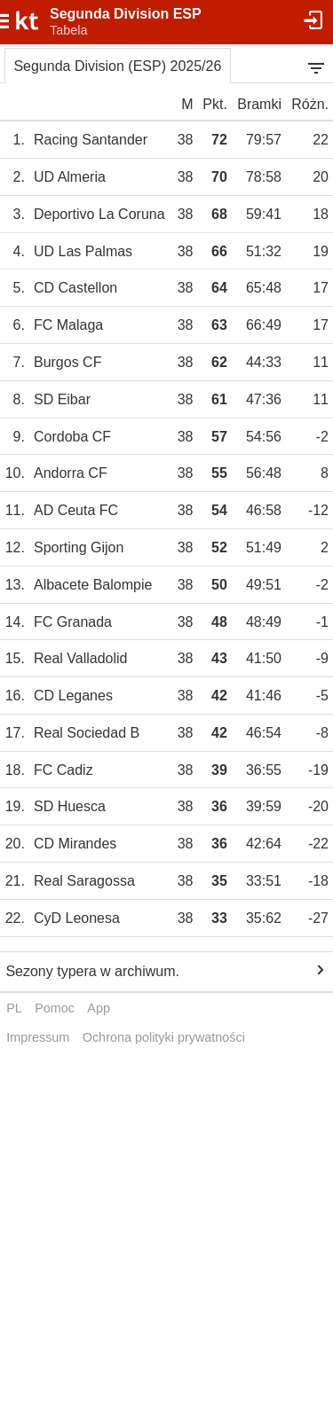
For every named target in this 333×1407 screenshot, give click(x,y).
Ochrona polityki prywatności (164, 1037)
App (98, 1008)
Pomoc (55, 1008)
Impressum (37, 1037)
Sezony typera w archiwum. (92, 971)
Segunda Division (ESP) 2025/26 (117, 66)
